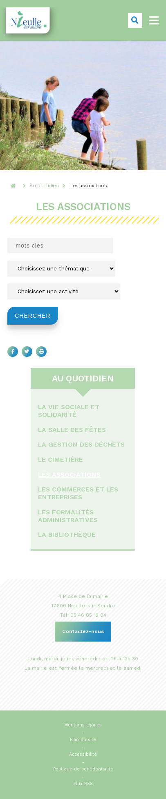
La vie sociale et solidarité (68, 410)
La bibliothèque (67, 534)
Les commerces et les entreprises (78, 493)
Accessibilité (83, 754)
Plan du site (83, 739)
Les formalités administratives (68, 516)
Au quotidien (83, 378)
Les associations (69, 474)
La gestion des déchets (81, 444)
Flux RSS (83, 783)
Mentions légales (83, 725)
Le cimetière (60, 459)
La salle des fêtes (72, 430)
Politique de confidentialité (83, 769)
